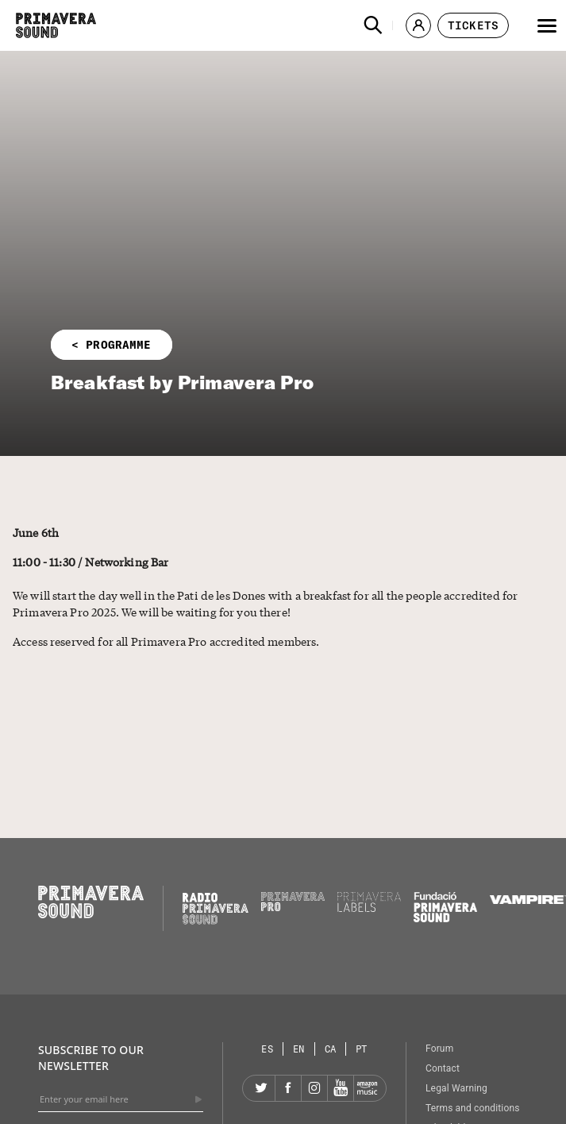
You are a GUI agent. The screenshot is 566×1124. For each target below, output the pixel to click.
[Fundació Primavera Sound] (445, 918)
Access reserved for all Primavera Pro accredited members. (166, 641)
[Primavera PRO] (293, 907)
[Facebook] (288, 1088)
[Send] (198, 1099)
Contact (442, 1068)
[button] (373, 25)
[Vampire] (528, 900)
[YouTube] (340, 1088)
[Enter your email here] (120, 1099)
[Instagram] (314, 1088)
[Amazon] (366, 1088)
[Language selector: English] (299, 1049)
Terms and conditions (472, 1108)
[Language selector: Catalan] (331, 1049)
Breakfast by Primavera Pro (182, 382)
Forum (439, 1048)
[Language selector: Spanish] (267, 1049)
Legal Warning (456, 1088)
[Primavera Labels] (369, 908)
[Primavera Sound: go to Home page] (56, 25)
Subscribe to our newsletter (91, 1057)
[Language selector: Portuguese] (361, 1049)
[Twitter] (262, 1088)
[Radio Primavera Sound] (215, 908)
